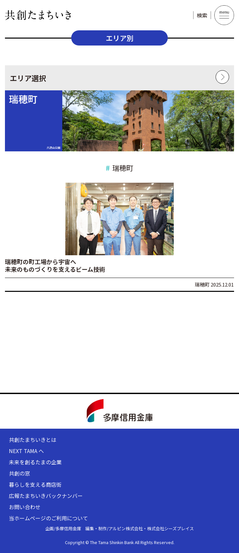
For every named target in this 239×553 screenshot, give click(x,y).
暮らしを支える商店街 (35, 484)
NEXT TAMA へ (26, 451)
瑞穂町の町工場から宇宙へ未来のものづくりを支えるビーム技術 (55, 265)
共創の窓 (19, 473)
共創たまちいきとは (32, 440)
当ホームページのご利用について (48, 518)
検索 (202, 15)
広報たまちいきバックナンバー (46, 496)
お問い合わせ (25, 507)
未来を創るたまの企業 (35, 462)
